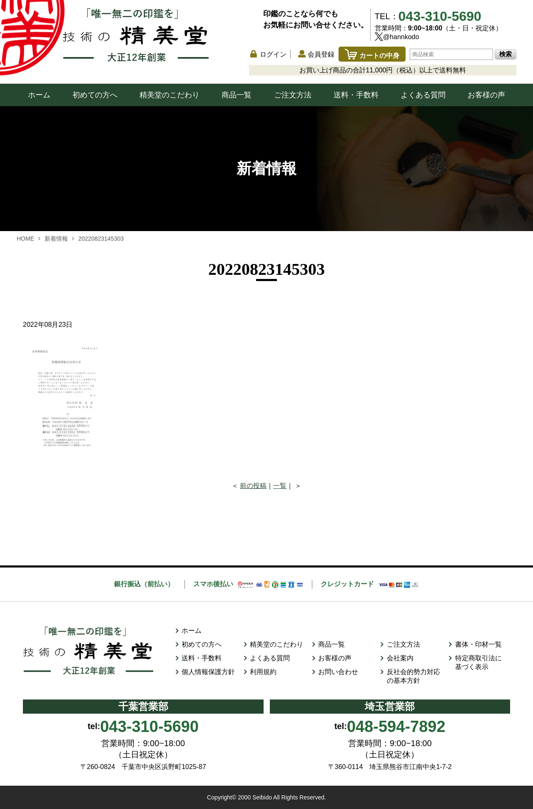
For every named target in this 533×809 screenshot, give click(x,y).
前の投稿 (253, 485)
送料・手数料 (356, 95)
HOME (25, 238)
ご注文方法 (292, 95)
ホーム (39, 95)
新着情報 (56, 238)
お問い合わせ (338, 671)
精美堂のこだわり (169, 95)
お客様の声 (486, 95)
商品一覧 (237, 95)
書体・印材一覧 (478, 644)
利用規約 (263, 671)
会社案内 (400, 658)
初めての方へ (94, 95)
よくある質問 (423, 95)
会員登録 (321, 54)
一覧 (279, 485)
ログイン (273, 54)
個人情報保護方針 (208, 671)
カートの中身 (372, 55)
